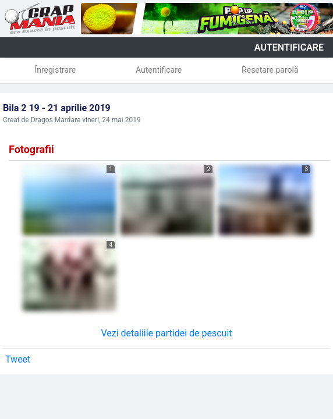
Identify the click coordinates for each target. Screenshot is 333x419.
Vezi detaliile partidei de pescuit (166, 333)
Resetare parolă (270, 69)
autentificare (289, 47)
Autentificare (159, 69)
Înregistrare (55, 69)
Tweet (17, 359)
